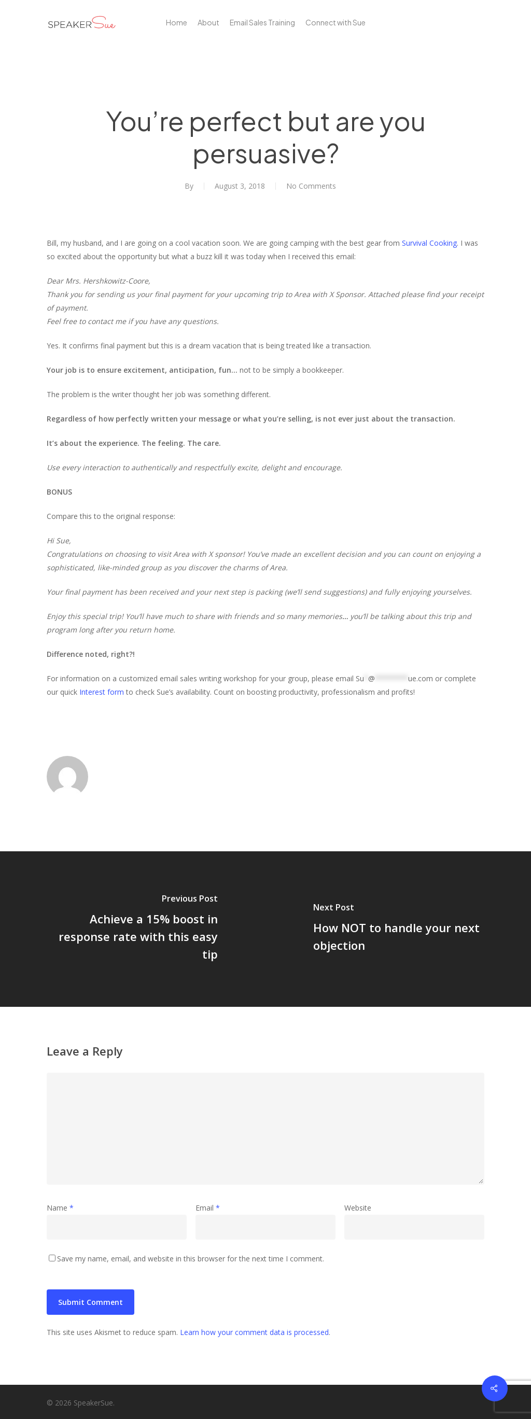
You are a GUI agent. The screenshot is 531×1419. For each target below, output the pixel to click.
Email (207, 1208)
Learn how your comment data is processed (254, 1332)
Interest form (101, 692)
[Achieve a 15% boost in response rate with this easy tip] (133, 929)
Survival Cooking (429, 243)
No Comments (311, 186)
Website (357, 1208)
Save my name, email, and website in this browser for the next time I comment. (190, 1258)
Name (60, 1208)
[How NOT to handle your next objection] (398, 929)
